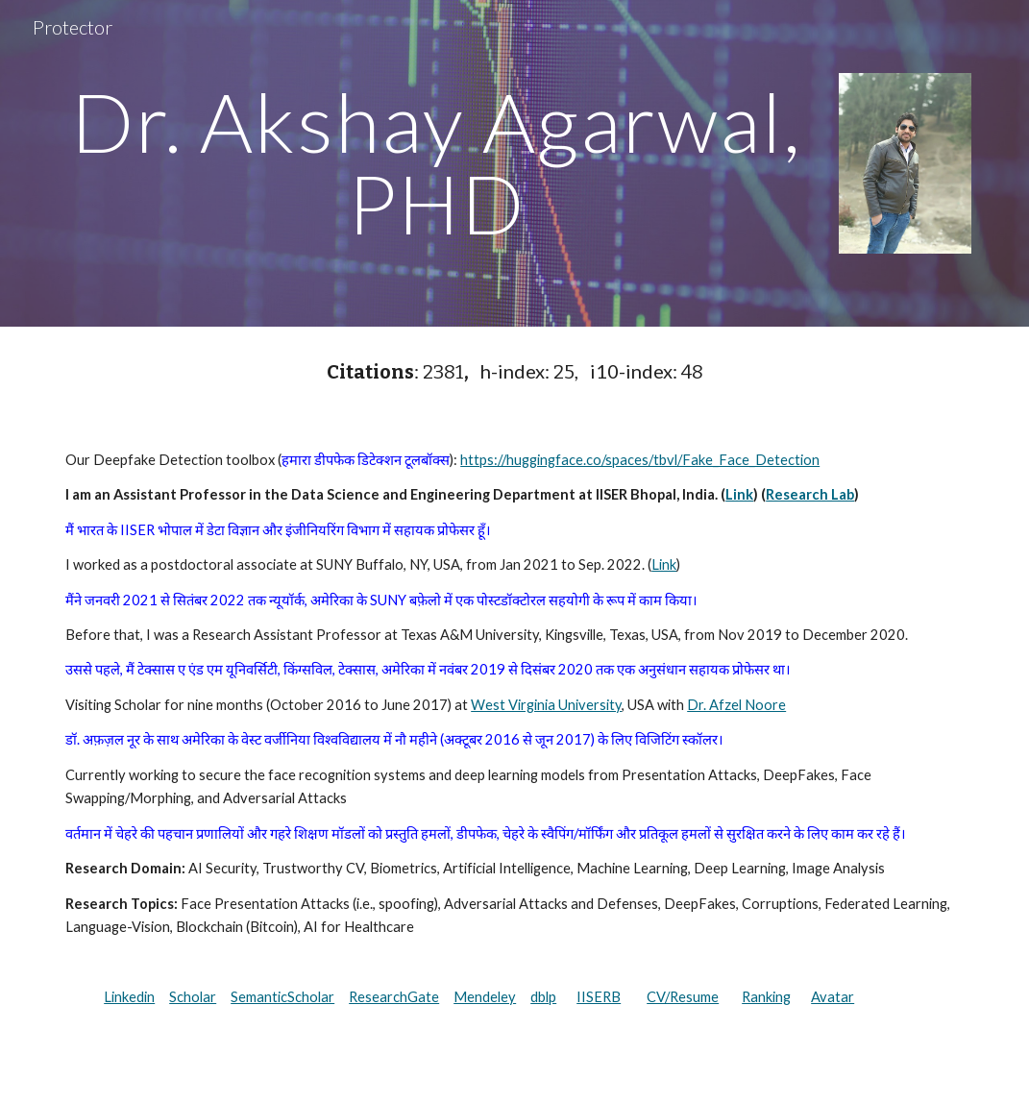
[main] (436, 163)
